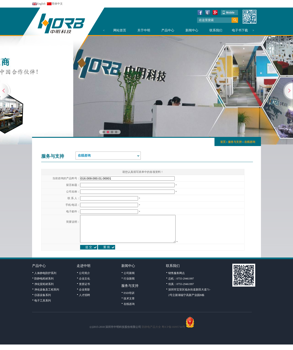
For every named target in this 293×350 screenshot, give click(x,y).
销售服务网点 (176, 278)
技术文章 (129, 304)
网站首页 (119, 30)
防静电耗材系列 (44, 284)
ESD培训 (129, 298)
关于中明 (143, 30)
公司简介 (84, 278)
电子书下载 (240, 30)
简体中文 (57, 3)
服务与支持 (235, 142)
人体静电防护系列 (45, 278)
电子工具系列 (42, 306)
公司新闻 (129, 278)
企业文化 (84, 284)
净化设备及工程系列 (46, 295)
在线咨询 (249, 142)
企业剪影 (84, 295)
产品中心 (167, 30)
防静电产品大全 (151, 332)
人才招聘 (84, 300)
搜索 (234, 20)
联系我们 (215, 30)
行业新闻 (129, 284)
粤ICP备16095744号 (173, 332)
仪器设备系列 (42, 300)
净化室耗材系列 (44, 289)
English (41, 3)
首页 (223, 142)
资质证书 (84, 289)
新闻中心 (191, 30)
